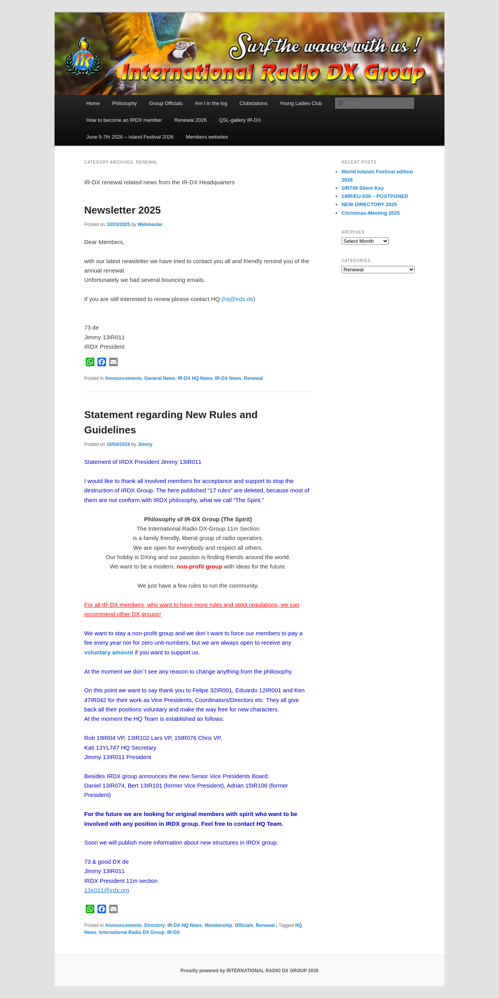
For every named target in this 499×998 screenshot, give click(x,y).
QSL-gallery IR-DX (240, 120)
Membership (218, 925)
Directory (154, 925)
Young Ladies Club (301, 103)
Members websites (207, 137)
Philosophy (124, 103)
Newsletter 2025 (122, 210)
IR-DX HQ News (195, 378)
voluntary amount (108, 652)
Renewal (253, 378)
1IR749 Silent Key (363, 188)
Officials (244, 925)
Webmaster (150, 224)
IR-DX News (228, 378)
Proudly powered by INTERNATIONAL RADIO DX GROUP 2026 (249, 970)
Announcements (123, 378)
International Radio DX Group (132, 932)
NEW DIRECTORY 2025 (370, 204)
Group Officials (165, 103)
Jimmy (145, 444)
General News (159, 378)
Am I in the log (211, 103)
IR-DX (173, 932)
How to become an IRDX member (124, 120)
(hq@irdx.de (237, 299)
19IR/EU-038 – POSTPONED (375, 196)
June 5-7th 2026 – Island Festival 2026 (129, 137)
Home (93, 103)
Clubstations (253, 103)
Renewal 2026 (190, 120)
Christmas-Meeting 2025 (371, 213)
